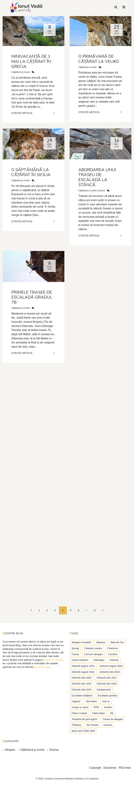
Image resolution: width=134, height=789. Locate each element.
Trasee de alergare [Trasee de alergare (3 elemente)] (112, 719)
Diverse (101, 190)
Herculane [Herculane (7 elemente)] (91, 701)
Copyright (95, 767)
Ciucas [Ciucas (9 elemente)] (75, 654)
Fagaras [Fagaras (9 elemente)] (76, 701)
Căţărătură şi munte (20, 72)
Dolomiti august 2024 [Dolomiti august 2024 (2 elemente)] (83, 672)
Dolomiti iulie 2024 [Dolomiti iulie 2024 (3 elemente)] (81, 689)
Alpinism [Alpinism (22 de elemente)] (100, 642)
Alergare (10, 749)
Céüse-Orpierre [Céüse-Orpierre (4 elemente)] (80, 660)
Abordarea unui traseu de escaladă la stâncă (97, 177)
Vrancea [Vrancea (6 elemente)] (107, 725)
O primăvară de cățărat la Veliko (98, 59)
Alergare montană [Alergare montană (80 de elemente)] (81, 642)
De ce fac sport (42, 667)
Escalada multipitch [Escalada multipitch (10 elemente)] (82, 695)
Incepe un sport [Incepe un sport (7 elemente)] (80, 707)
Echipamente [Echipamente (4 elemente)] (104, 689)
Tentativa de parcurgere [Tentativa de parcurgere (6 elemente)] (84, 719)
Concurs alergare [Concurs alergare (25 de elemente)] (93, 654)
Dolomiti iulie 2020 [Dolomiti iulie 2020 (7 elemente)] (81, 677)
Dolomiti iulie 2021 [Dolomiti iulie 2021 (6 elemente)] (107, 677)
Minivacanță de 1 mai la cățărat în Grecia (31, 61)
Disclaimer (110, 767)
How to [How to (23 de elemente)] (106, 701)
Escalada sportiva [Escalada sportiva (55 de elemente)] (107, 695)
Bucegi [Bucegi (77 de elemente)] (75, 648)
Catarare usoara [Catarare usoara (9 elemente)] (93, 648)
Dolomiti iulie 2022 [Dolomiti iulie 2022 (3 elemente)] (81, 683)
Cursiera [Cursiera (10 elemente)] (112, 654)
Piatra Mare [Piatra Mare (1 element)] (98, 713)
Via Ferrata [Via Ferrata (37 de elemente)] (92, 725)
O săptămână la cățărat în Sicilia (31, 172)
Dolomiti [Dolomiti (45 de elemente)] (114, 660)
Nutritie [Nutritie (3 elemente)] (108, 707)
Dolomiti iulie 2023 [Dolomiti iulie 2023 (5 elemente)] (107, 683)
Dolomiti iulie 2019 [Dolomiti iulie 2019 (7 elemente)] (110, 672)
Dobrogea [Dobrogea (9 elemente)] (99, 660)
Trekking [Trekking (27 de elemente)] (76, 725)
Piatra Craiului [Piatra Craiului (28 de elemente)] (79, 713)
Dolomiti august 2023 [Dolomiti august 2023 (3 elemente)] (111, 666)
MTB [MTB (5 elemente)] (96, 707)
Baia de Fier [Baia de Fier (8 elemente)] (117, 642)
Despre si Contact (53, 659)
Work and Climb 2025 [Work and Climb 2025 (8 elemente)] (83, 730)
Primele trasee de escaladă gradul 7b (31, 297)
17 (94, 610)
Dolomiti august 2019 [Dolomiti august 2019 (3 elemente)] (83, 666)
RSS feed (125, 767)
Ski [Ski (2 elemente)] (111, 713)
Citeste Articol (33, 113)
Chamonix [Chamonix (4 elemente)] (112, 648)
